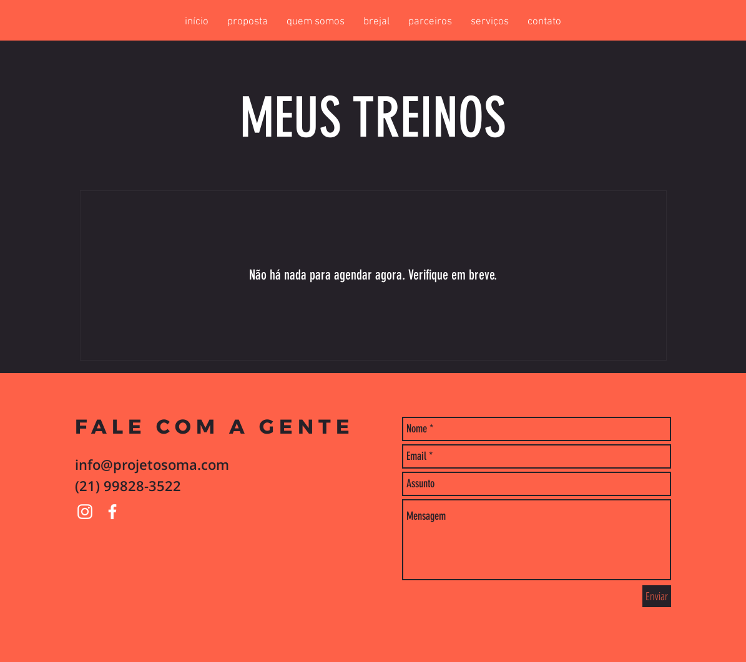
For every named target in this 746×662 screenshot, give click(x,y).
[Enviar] (656, 596)
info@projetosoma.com (152, 464)
